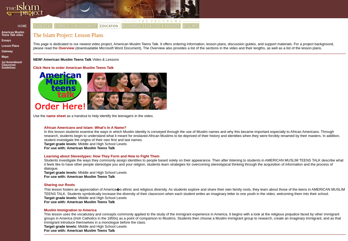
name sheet (56, 116)
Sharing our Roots (59, 185)
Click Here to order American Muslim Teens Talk (73, 68)
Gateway (7, 51)
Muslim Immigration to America (70, 210)
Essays (6, 40)
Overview (66, 48)
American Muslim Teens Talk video (13, 33)
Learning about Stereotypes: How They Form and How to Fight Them (102, 156)
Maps (5, 56)
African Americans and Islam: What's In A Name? (85, 128)
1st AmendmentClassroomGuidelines (12, 65)
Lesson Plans (10, 45)
